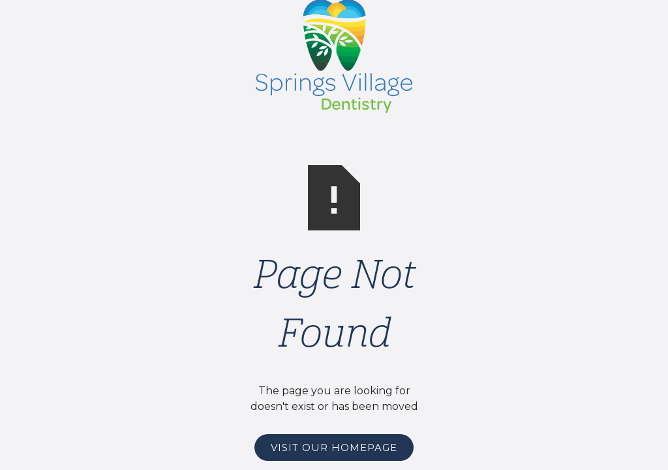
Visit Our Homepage (334, 447)
